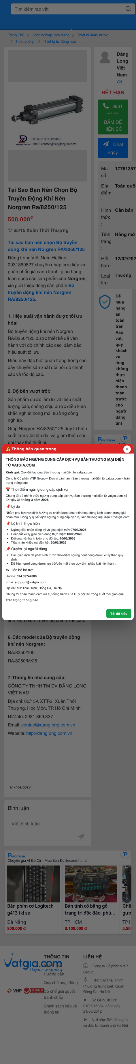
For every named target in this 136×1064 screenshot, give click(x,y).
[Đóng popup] (127, 449)
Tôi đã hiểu (118, 613)
